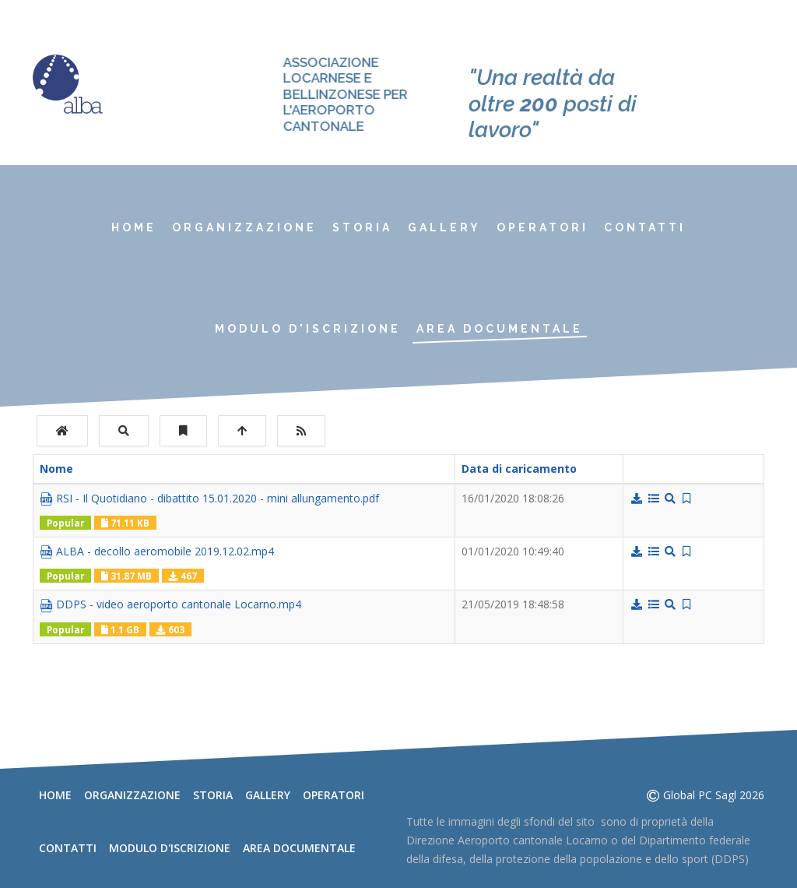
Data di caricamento (527, 468)
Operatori (542, 227)
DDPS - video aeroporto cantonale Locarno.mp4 (170, 605)
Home (133, 227)
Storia (362, 227)
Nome (56, 468)
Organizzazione (244, 227)
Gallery (444, 227)
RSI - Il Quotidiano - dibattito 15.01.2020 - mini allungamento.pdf (209, 499)
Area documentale (499, 328)
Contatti (645, 227)
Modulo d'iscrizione (308, 328)
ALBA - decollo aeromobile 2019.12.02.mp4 (157, 552)
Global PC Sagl (699, 795)
